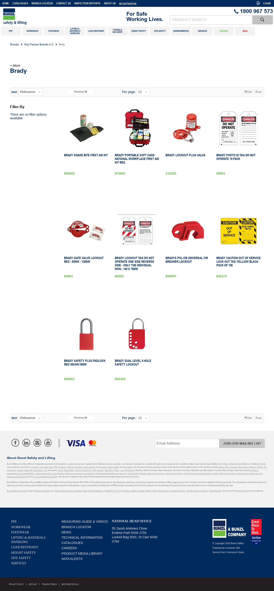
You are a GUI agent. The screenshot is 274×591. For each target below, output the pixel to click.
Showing (80, 91)
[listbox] (30, 92)
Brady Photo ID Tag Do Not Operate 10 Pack (235, 157)
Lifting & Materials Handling (28, 540)
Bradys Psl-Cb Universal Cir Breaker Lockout (187, 259)
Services (18, 563)
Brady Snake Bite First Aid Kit (86, 155)
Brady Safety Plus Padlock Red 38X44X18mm (84, 362)
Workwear (20, 527)
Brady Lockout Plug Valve (185, 155)
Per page (128, 92)
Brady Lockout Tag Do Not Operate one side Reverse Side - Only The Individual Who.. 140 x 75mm (134, 263)
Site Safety (21, 558)
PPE (14, 521)
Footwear (20, 532)
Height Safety (23, 552)
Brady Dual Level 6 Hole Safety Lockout (133, 362)
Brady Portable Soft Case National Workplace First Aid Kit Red (137, 158)
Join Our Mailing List (242, 443)
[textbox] (211, 19)
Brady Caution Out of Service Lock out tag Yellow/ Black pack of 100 (238, 261)
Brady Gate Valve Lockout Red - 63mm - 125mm (84, 259)
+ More (15, 65)
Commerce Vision (235, 552)
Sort (14, 92)
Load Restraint (24, 547)
